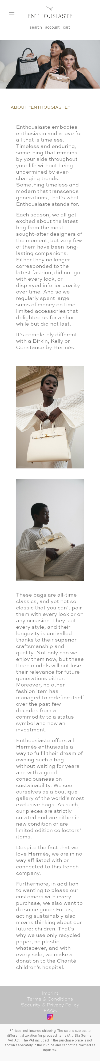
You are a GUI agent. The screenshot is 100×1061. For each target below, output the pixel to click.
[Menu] (11, 14)
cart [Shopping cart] (66, 27)
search (36, 27)
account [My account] (52, 27)
